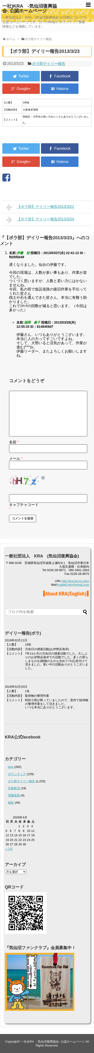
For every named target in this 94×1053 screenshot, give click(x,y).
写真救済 (14, 788)
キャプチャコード (24, 505)
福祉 (11, 802)
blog (11, 767)
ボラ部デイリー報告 (48, 64)
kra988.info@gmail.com (73, 584)
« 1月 (9, 849)
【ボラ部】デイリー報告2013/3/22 (40, 207)
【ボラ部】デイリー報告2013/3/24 (40, 219)
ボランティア (17, 774)
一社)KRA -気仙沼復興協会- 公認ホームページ (29, 8)
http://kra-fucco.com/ (75, 581)
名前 (14, 442)
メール (16, 459)
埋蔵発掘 (14, 795)
